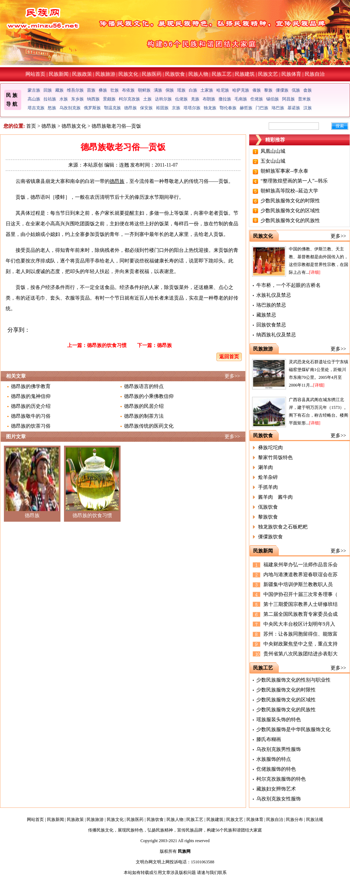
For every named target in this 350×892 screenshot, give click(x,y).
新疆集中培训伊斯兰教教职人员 (298, 584)
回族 (47, 90)
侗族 (169, 90)
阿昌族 (288, 99)
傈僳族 (282, 90)
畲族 (307, 90)
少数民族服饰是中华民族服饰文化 (293, 729)
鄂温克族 (112, 107)
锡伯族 (272, 99)
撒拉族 (224, 99)
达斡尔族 (163, 99)
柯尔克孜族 (129, 99)
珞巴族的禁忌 (271, 305)
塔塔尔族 (191, 107)
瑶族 (181, 90)
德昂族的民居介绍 (144, 406)
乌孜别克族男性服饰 (278, 749)
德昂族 (130, 107)
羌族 (195, 99)
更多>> (232, 376)
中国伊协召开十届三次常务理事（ (300, 594)
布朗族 (209, 99)
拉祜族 (49, 99)
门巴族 (262, 107)
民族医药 (152, 74)
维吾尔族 (75, 90)
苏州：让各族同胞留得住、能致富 (300, 634)
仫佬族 (181, 99)
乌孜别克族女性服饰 (278, 798)
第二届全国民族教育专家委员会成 (300, 614)
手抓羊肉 (268, 487)
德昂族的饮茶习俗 (31, 426)
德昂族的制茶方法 (144, 416)
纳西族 (93, 99)
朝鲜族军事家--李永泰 (284, 171)
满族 (158, 90)
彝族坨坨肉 (270, 447)
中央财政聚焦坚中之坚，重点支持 (300, 644)
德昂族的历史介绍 (31, 406)
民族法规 (314, 819)
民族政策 (82, 74)
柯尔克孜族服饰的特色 (281, 779)
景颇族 (109, 99)
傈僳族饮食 (270, 536)
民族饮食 (175, 74)
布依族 (128, 90)
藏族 (59, 90)
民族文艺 (268, 74)
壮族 (114, 90)
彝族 (103, 90)
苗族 (91, 90)
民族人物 (198, 74)
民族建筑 (245, 74)
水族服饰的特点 (273, 759)
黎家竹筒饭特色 (275, 457)
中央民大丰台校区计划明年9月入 (299, 624)
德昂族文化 (74, 126)
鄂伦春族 (228, 107)
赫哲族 (246, 107)
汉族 (307, 107)
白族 (193, 90)
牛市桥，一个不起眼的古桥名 (288, 285)
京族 (176, 107)
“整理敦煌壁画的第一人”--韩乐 (294, 181)
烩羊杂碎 (268, 477)
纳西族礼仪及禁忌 (276, 334)
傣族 (256, 90)
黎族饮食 (268, 517)
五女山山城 (273, 161)
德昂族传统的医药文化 (149, 426)
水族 (63, 99)
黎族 (268, 90)
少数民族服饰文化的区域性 (290, 210)
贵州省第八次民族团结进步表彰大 (300, 653)
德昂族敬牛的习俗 (31, 416)
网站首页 (35, 74)
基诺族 (293, 107)
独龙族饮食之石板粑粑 (283, 526)
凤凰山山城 (273, 151)
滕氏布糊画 (268, 739)
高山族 (34, 99)
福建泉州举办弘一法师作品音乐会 (300, 564)
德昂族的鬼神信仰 (31, 396)
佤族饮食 (268, 507)
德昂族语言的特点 (144, 386)
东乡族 (77, 99)
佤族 (296, 90)
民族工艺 (222, 74)
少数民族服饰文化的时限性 (290, 200)
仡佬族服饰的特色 (276, 769)
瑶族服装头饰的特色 (278, 719)
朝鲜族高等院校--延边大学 (289, 190)
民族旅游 (105, 74)
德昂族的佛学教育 (31, 386)
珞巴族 (278, 107)
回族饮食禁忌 (271, 325)
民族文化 (128, 74)
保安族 (146, 107)
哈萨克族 (240, 90)
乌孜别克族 (70, 107)
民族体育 (291, 74)
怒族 (52, 107)
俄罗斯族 (92, 107)
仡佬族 (256, 99)
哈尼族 (222, 90)
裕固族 (162, 107)
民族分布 (294, 819)
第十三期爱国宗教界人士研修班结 (300, 604)
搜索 (340, 125)
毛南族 (240, 99)
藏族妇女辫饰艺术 (276, 789)
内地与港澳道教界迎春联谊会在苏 (300, 574)
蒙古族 (34, 90)
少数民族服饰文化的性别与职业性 (293, 680)
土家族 (206, 90)
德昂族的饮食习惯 (107, 345)
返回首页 (229, 356)
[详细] (314, 272)
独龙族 (210, 107)
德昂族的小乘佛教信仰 (149, 396)
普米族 (304, 99)
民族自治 (315, 74)
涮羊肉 (265, 467)
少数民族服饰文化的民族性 (290, 220)
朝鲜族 (144, 90)
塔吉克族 (36, 107)
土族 (147, 99)
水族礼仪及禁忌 (273, 295)
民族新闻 (59, 74)
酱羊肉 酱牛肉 (275, 497)
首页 (31, 126)
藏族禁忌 (266, 315)
